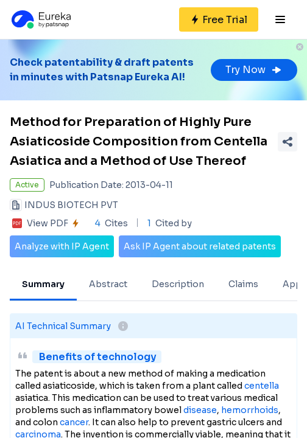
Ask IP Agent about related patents (200, 246)
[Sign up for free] (218, 19)
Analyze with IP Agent (62, 246)
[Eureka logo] (40, 19)
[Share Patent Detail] (287, 141)
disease (200, 410)
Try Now (254, 69)
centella (261, 385)
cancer (74, 422)
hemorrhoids (249, 410)
